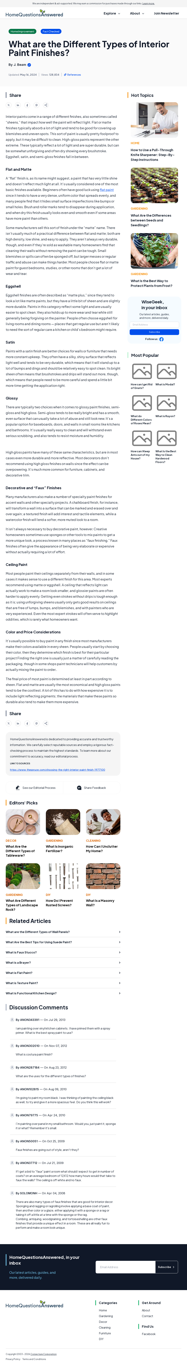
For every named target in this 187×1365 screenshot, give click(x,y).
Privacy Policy (13, 1359)
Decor (11, 840)
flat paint (107, 190)
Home (135, 143)
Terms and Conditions (34, 1359)
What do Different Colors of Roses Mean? (141, 419)
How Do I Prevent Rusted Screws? (59, 902)
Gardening (54, 840)
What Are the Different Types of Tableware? (20, 850)
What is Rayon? (165, 416)
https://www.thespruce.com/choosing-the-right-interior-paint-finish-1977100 (57, 769)
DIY (48, 895)
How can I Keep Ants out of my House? (140, 455)
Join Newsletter (166, 13)
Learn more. (148, 3)
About (146, 1310)
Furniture (105, 1333)
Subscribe (154, 332)
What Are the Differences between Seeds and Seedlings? (151, 220)
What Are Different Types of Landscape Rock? (22, 904)
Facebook (148, 1334)
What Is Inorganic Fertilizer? (59, 848)
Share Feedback (91, 788)
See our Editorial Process (35, 788)
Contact (147, 1316)
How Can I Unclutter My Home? (102, 848)
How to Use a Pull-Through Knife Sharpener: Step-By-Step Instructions (153, 155)
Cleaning (93, 840)
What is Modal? (165, 384)
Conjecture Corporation (43, 1354)
